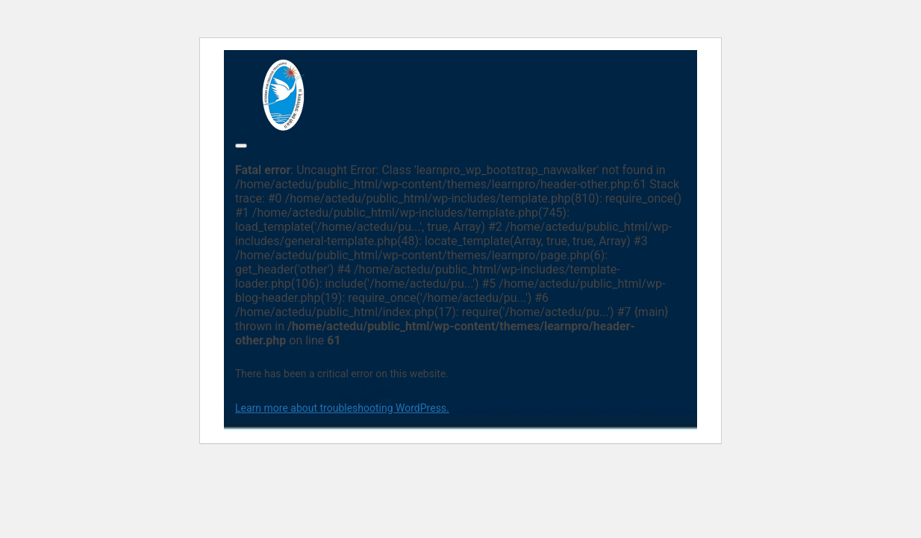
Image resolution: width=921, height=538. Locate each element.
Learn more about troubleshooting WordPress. (342, 408)
